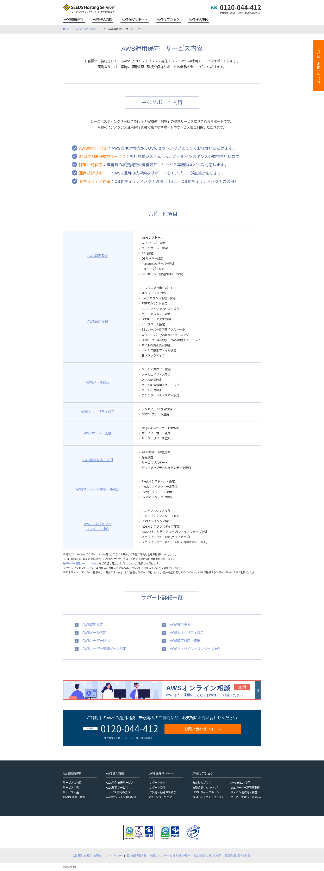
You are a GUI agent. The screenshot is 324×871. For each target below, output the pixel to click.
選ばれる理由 (93, 855)
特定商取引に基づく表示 (207, 855)
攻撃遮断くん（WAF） (206, 787)
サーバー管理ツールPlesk (245, 797)
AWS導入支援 (102, 19)
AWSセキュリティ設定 (98, 412)
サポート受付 (157, 787)
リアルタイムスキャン (205, 792)
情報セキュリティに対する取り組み (170, 855)
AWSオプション (168, 19)
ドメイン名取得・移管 (243, 792)
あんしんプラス (201, 782)
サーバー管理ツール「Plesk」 (82, 563)
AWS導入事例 (198, 19)
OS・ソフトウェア (160, 797)
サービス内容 (71, 787)
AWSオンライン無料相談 (121, 797)
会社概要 (77, 855)
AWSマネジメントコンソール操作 (195, 649)
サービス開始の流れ (118, 792)
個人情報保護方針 (136, 855)
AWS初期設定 (97, 256)
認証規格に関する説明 (237, 855)
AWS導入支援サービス (119, 782)
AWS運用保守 (73, 19)
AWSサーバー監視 (97, 433)
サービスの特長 (72, 782)
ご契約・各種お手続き (162, 792)
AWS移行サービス (117, 787)
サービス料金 (71, 792)
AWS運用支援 (97, 322)
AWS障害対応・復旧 (97, 460)
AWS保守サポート (134, 19)
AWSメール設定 (98, 382)
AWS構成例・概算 (74, 797)
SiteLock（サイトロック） (208, 797)
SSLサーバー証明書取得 (245, 787)
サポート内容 (157, 782)
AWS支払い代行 (240, 782)
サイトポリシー (114, 855)
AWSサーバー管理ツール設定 (98, 489)
